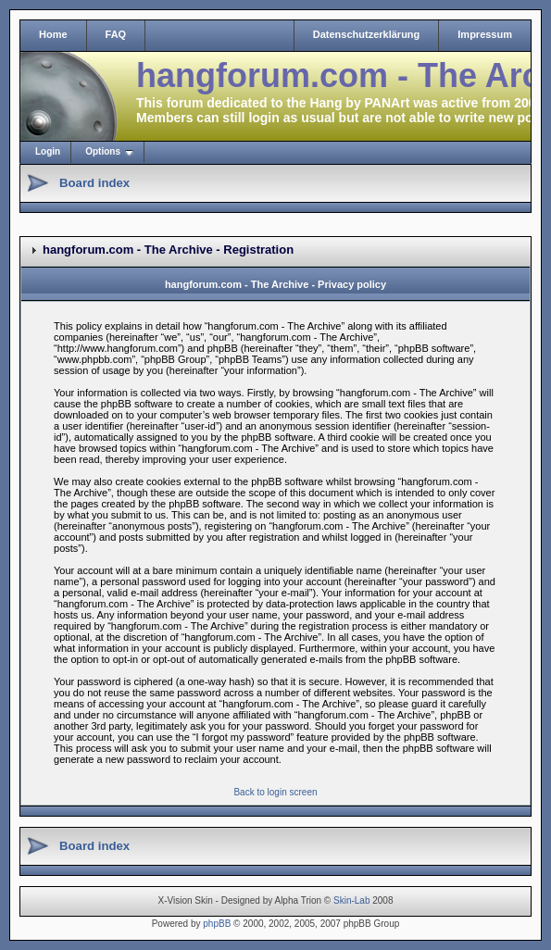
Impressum (484, 34)
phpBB (217, 924)
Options (102, 151)
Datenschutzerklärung (366, 34)
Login (47, 151)
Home (53, 34)
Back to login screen (275, 792)
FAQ (116, 34)
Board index (94, 183)
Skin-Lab (351, 900)
